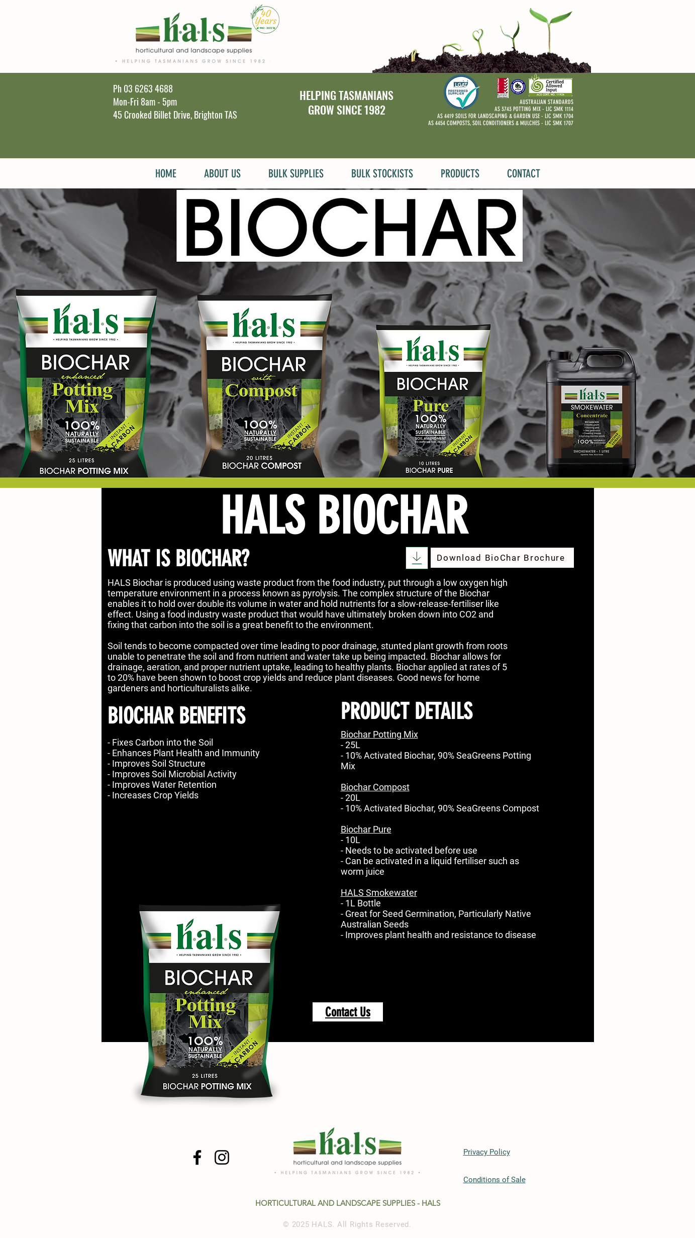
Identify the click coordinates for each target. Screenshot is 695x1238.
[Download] (417, 558)
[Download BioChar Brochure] (502, 558)
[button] (222, 172)
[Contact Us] (347, 1012)
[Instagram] (222, 1157)
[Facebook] (197, 1157)
